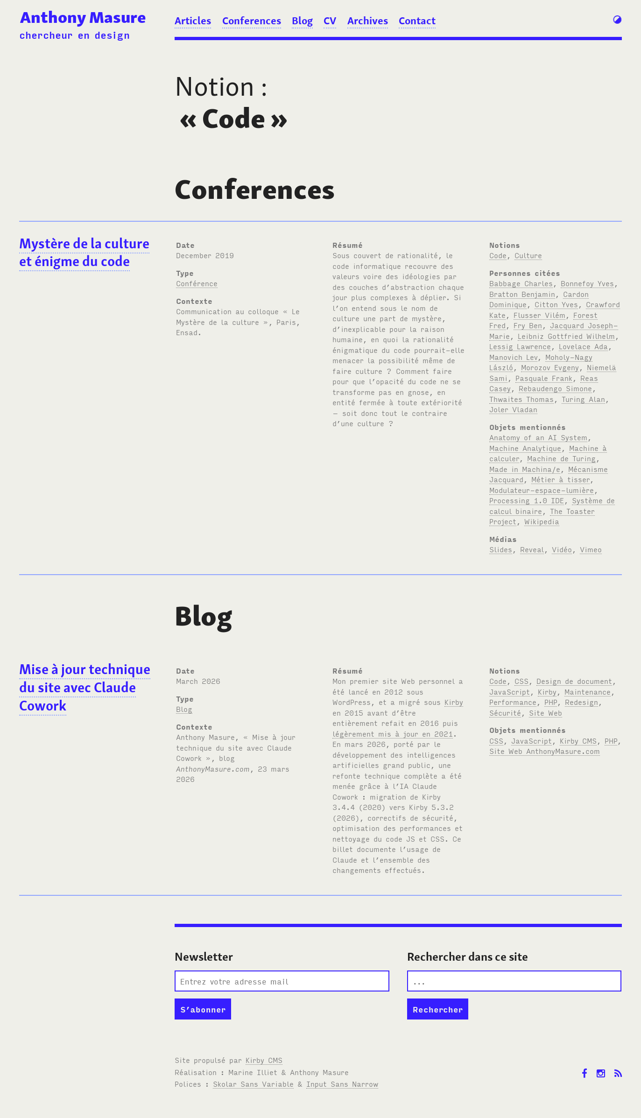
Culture (528, 255)
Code (498, 255)
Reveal (532, 549)
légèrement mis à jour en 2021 (392, 733)
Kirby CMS (578, 740)
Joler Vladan (513, 409)
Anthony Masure (83, 17)
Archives (367, 21)
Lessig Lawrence (520, 346)
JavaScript (509, 691)
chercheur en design (74, 34)
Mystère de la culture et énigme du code (84, 252)
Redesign (581, 701)
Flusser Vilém (539, 314)
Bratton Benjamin (522, 293)
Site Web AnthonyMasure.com (544, 750)
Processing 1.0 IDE (526, 500)
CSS (521, 680)
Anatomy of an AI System (538, 437)
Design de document (574, 680)
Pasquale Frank (543, 377)
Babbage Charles (521, 283)
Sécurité (505, 712)
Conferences (251, 21)
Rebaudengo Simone (555, 388)
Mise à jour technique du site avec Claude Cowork (84, 687)
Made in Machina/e (524, 468)
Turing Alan (583, 398)
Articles (193, 21)
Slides (500, 549)
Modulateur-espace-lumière (541, 489)
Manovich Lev (513, 356)
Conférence (197, 283)
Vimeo (591, 549)
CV (330, 21)
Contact (417, 21)
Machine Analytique (525, 447)
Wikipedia (541, 521)
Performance (512, 701)
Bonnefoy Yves (587, 283)
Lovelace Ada (583, 346)
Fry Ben (528, 325)
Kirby (453, 701)
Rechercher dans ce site (467, 956)
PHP (550, 701)
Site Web (545, 712)
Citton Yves (556, 304)
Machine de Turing (561, 458)
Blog (302, 21)
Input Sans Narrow (342, 1083)
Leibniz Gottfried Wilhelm (566, 335)
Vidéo (562, 549)
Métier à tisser (560, 479)
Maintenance (587, 691)
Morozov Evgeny (550, 367)
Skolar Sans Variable (253, 1083)
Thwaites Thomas (521, 398)
